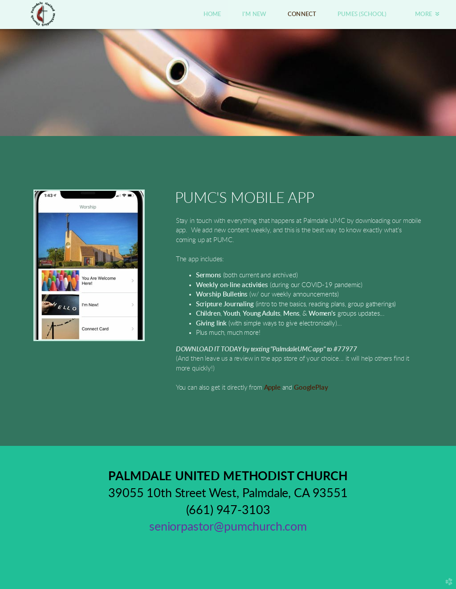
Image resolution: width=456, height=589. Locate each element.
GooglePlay (311, 387)
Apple (272, 387)
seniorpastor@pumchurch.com (228, 527)
